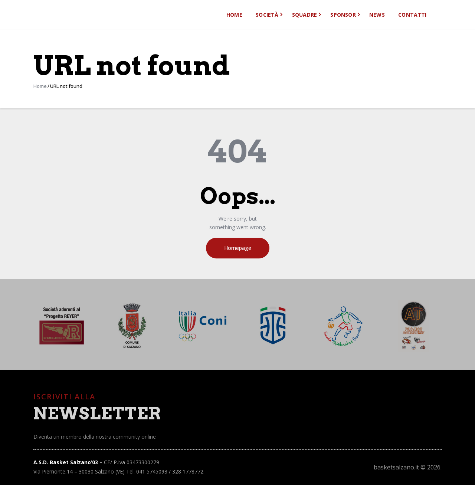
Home (40, 86)
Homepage (237, 247)
